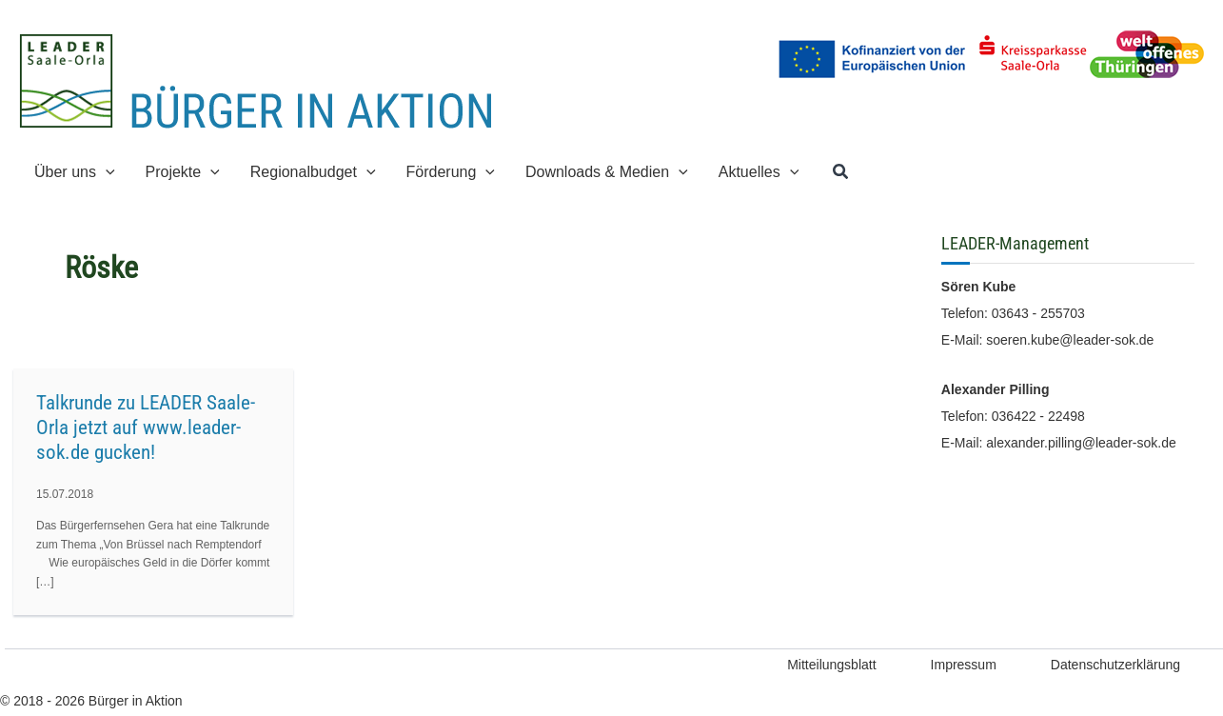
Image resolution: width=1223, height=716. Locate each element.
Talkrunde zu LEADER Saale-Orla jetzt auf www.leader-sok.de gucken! (145, 427)
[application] (105, 172)
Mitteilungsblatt (831, 664)
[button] (74, 172)
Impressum (963, 664)
